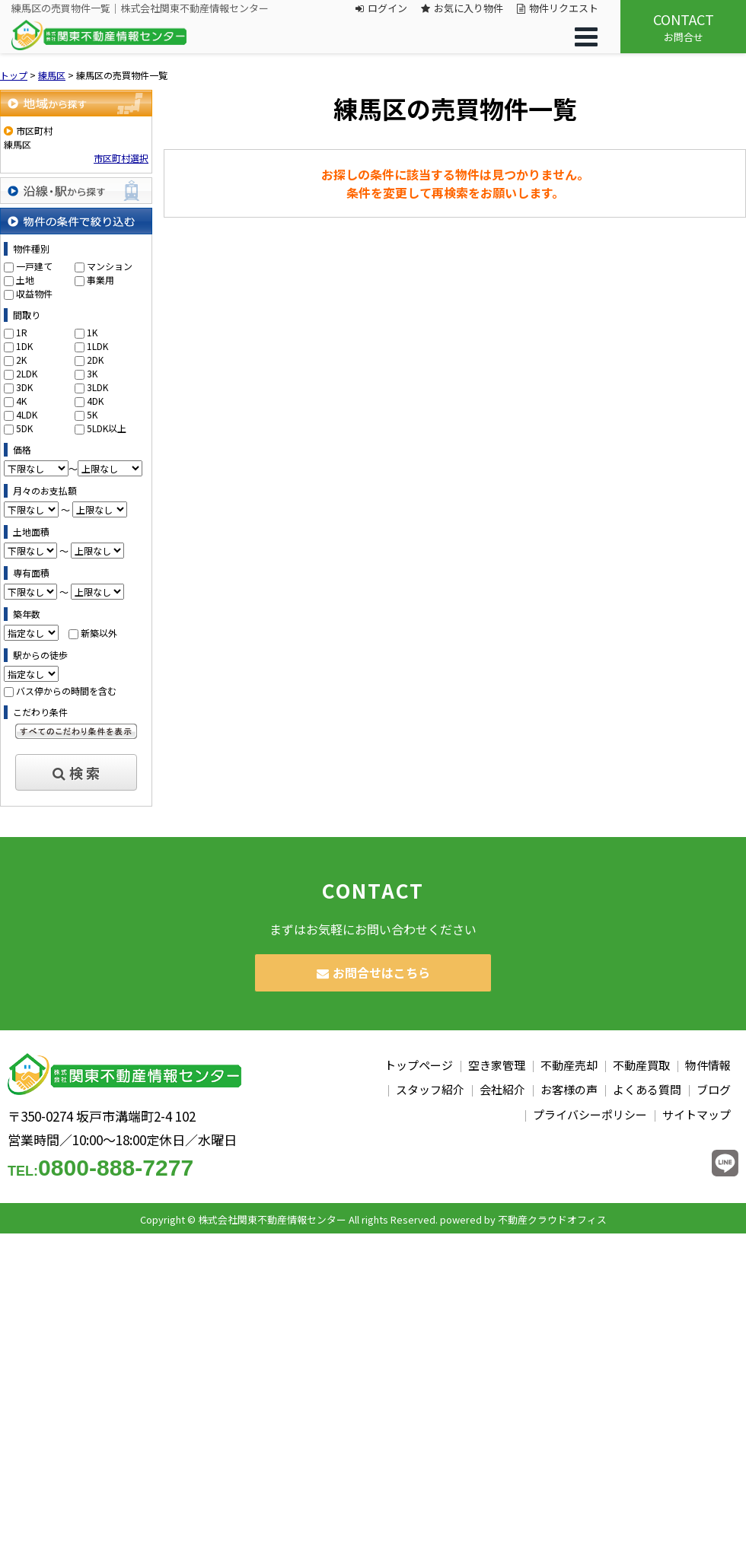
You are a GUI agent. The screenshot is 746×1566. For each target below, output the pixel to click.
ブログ (714, 1089)
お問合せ (683, 26)
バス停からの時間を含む (66, 690)
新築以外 (99, 632)
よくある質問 (647, 1089)
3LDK (97, 386)
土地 (25, 279)
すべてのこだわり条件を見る (76, 731)
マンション (109, 265)
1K (92, 332)
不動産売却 (569, 1065)
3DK (24, 386)
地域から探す (76, 103)
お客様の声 (569, 1089)
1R (21, 332)
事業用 (100, 279)
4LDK (26, 414)
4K (21, 400)
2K (21, 359)
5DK (24, 428)
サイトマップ (696, 1114)
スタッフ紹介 (430, 1089)
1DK (24, 345)
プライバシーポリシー (590, 1114)
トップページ (418, 1065)
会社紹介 (502, 1089)
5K (92, 414)
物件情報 (708, 1065)
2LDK (26, 373)
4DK (95, 400)
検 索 (76, 772)
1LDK (97, 345)
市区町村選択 (121, 157)
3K (92, 373)
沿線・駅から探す (76, 190)
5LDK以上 (106, 428)
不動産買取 (641, 1065)
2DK (95, 359)
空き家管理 (496, 1065)
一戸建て (34, 265)
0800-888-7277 (100, 1167)
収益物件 (34, 293)
